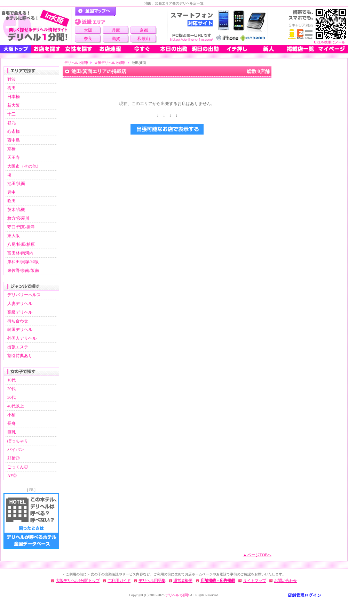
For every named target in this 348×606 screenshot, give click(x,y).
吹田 (11, 201)
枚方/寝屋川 (18, 218)
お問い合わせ (285, 580)
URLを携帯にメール (329, 42)
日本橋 (13, 96)
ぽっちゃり (17, 440)
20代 (11, 388)
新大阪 (13, 105)
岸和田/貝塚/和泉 (23, 261)
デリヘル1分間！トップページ (95, 11)
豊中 (11, 192)
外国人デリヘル (22, 338)
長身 (11, 423)
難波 (11, 79)
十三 (11, 114)
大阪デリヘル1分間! (109, 63)
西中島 (13, 140)
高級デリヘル (19, 312)
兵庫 (116, 30)
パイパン (15, 449)
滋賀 (116, 38)
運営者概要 (182, 580)
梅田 (11, 88)
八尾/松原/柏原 (21, 244)
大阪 (88, 30)
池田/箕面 (16, 183)
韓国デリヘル (19, 329)
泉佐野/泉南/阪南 (23, 270)
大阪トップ (15, 49)
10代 (11, 380)
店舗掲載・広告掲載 (217, 580)
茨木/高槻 (16, 209)
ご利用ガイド (119, 580)
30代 (11, 397)
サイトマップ (254, 580)
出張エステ (17, 347)
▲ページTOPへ (257, 554)
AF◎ (12, 475)
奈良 (88, 38)
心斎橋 (13, 131)
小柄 (11, 414)
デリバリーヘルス (24, 294)
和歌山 (143, 38)
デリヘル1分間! (76, 63)
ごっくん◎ (17, 466)
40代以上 (15, 406)
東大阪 (13, 235)
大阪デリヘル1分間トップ (78, 580)
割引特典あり (19, 355)
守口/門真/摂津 (21, 227)
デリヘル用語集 (152, 580)
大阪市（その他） (24, 166)
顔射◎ (13, 458)
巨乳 (11, 432)
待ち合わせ (17, 320)
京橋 (11, 148)
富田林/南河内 (20, 253)
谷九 (11, 122)
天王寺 (13, 157)
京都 (144, 30)
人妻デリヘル (19, 303)
